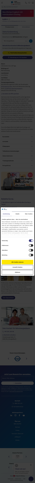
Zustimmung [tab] (6, 213)
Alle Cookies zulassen (17, 262)
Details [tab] (17, 213)
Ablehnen (17, 272)
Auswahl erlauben (17, 267)
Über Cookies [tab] (29, 213)
